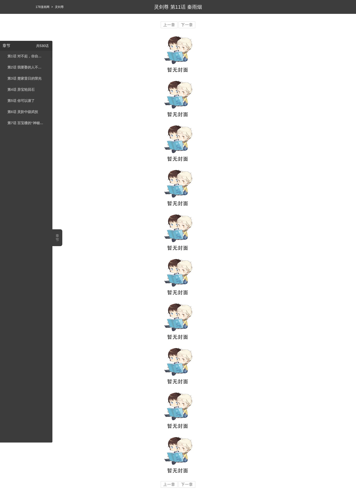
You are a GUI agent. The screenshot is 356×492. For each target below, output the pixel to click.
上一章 (169, 25)
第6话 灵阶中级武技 (22, 112)
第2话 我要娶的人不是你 (25, 67)
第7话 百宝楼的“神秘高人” (25, 123)
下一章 (187, 25)
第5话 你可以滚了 (21, 101)
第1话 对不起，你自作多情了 (25, 56)
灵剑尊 (59, 7)
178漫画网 (42, 7)
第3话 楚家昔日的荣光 (24, 78)
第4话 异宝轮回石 (21, 90)
